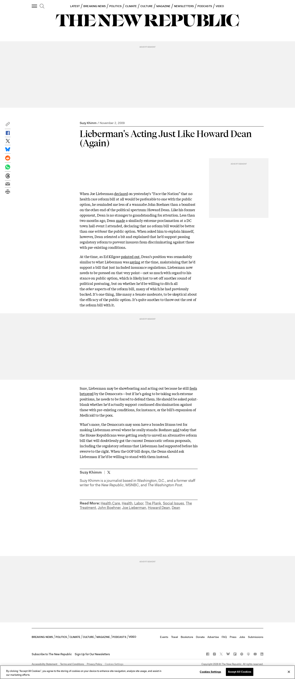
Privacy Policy (94, 664)
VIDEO (220, 6)
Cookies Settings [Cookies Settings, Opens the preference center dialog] (210, 671)
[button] (8, 125)
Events (164, 637)
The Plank (153, 503)
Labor (138, 503)
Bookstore (187, 637)
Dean (176, 507)
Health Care (110, 503)
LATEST (75, 6)
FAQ (224, 637)
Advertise (213, 637)
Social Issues (173, 503)
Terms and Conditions (72, 664)
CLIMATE (131, 6)
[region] (147, 672)
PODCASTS (204, 6)
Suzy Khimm (88, 123)
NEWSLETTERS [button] (184, 6)
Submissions (255, 637)
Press (233, 637)
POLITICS (115, 6)
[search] (42, 6)
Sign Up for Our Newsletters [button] (92, 654)
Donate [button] (200, 637)
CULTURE (146, 6)
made (120, 220)
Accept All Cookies (239, 671)
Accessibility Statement (44, 664)
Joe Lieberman (134, 507)
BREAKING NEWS (94, 6)
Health (127, 503)
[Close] (289, 671)
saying (135, 261)
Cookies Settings (114, 664)
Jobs (242, 637)
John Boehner (109, 507)
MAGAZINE (163, 6)
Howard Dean (159, 507)
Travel (174, 637)
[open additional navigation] (34, 6)
